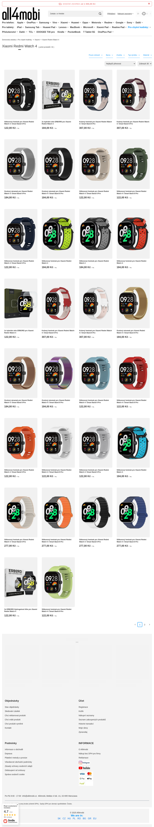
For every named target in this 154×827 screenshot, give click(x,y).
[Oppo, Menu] (89, 22)
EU (94, 818)
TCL (31, 32)
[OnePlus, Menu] (37, 22)
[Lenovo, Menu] (68, 27)
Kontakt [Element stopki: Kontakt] (8, 728)
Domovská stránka (9, 40)
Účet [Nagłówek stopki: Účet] (81, 700)
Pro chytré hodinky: (138, 27)
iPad (19, 27)
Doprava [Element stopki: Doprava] (8, 753)
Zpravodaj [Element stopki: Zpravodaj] (83, 732)
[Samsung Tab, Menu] (41, 27)
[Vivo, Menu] (58, 22)
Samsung (44, 22)
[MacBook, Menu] (81, 27)
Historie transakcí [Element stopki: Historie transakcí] (86, 724)
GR (89, 818)
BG (84, 818)
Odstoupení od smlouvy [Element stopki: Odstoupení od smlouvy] (15, 770)
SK (59, 818)
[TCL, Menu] (34, 32)
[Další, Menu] (142, 22)
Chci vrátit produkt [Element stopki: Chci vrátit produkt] (12, 720)
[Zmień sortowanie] (120, 63)
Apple (20, 22)
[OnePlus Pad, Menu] (113, 32)
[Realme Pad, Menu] (126, 27)
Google (119, 22)
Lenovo (63, 27)
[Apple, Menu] (24, 22)
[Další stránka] (149, 624)
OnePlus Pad (104, 32)
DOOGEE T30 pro (45, 32)
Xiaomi (64, 22)
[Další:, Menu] (26, 32)
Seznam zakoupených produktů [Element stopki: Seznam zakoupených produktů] (92, 720)
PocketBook (74, 32)
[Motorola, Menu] (102, 22)
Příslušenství (9, 32)
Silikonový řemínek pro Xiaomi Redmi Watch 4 (56, 262)
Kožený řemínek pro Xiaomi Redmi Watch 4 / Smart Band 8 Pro (95, 123)
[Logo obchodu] (21, 13)
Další (138, 22)
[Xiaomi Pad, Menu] (110, 27)
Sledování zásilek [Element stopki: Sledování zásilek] (12, 711)
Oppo (85, 22)
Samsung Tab (32, 27)
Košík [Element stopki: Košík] (81, 711)
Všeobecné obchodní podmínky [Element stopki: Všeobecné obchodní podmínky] (18, 762)
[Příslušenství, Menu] (17, 32)
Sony (129, 22)
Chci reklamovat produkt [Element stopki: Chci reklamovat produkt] (15, 715)
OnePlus (31, 22)
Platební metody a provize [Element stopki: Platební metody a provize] (16, 758)
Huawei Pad (49, 27)
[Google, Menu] (124, 22)
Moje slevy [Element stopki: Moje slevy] (83, 728)
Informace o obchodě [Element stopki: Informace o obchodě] (14, 749)
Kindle (61, 32)
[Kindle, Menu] (65, 32)
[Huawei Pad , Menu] (56, 27)
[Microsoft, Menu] (94, 27)
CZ (64, 818)
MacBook (75, 27)
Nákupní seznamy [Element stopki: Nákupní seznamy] (86, 715)
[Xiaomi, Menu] (69, 22)
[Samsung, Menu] (50, 22)
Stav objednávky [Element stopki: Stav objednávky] (12, 707)
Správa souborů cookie (15, 774)
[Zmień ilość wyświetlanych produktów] (145, 63)
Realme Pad (118, 27)
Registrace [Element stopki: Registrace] (83, 707)
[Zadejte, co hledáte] (75, 14)
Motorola (96, 22)
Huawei (75, 22)
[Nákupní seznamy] (125, 14)
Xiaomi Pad (102, 27)
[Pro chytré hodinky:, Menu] (150, 27)
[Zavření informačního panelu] (149, 3)
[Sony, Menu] (133, 22)
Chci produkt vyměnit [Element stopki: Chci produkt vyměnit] (14, 724)
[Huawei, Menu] (80, 22)
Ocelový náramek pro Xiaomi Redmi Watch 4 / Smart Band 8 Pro (18, 192)
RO (79, 818)
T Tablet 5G (89, 32)
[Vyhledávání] (100, 14)
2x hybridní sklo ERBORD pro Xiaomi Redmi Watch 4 (56, 123)
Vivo (54, 22)
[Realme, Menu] (113, 22)
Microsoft (88, 27)
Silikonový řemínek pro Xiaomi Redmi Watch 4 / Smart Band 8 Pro (19, 123)
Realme (108, 22)
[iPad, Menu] (23, 27)
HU (69, 818)
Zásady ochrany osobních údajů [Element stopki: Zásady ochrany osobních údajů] (18, 766)
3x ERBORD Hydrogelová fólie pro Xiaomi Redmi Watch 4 (20, 610)
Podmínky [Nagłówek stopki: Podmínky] (11, 743)
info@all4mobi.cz (29, 796)
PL (74, 818)
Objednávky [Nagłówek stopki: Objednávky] (12, 700)
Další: (22, 32)
